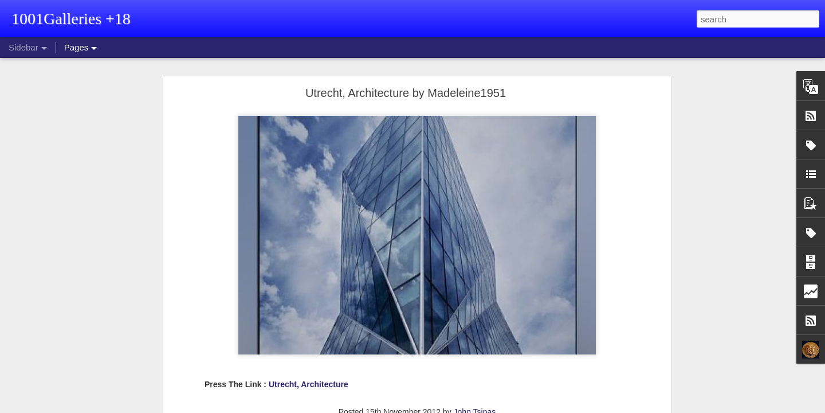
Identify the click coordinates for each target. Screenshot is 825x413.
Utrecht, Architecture (308, 384)
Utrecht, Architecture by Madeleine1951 (405, 93)
